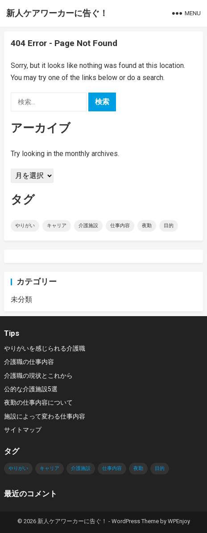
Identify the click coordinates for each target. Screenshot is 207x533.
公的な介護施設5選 (31, 389)
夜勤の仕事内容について (38, 402)
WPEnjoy (179, 521)
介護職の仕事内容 (29, 361)
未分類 (21, 299)
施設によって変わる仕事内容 (44, 416)
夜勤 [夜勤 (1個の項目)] (147, 225)
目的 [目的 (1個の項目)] (169, 225)
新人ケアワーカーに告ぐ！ (57, 13)
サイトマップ (22, 429)
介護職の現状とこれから (38, 375)
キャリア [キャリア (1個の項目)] (56, 225)
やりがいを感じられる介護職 (44, 348)
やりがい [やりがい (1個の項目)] (25, 225)
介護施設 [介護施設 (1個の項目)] (88, 225)
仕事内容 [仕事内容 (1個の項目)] (120, 225)
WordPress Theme (135, 521)
